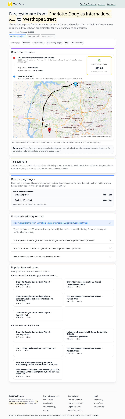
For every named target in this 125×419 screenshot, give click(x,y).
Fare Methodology (49, 407)
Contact (46, 410)
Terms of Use (98, 403)
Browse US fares (48, 36)
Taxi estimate (38, 43)
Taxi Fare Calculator (88, 4)
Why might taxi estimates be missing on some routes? (37, 256)
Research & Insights (75, 410)
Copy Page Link (33, 36)
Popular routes (77, 43)
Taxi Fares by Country (75, 403)
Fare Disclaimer (99, 407)
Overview (26, 43)
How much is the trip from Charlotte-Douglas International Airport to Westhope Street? (51, 223)
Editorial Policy (48, 403)
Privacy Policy (98, 400)
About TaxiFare (48, 400)
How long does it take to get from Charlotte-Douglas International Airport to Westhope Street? (54, 240)
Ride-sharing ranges (54, 43)
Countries (111, 4)
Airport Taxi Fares (74, 407)
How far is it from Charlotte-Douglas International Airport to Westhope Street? (47, 248)
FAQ (66, 43)
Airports (101, 4)
